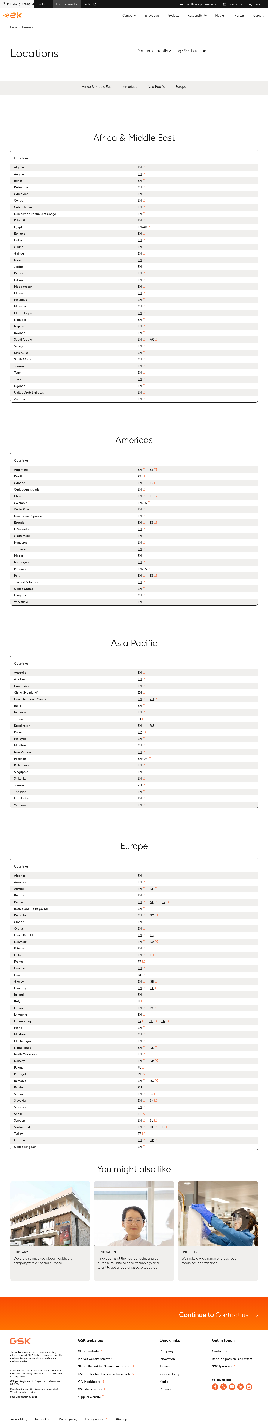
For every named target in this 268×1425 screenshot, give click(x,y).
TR (139, 1133)
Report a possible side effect (232, 1359)
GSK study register (90, 1389)
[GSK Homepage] (13, 15)
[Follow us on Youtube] (232, 1386)
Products (173, 15)
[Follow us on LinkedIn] (240, 1386)
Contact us (232, 4)
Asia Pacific (156, 87)
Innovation (151, 15)
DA (152, 942)
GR (152, 981)
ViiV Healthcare (89, 1381)
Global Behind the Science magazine (104, 1366)
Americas (130, 87)
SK (151, 1100)
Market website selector (95, 1359)
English (44, 4)
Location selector (67, 4)
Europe (180, 87)
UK (152, 1140)
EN (140, 167)
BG (152, 915)
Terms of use (43, 1419)
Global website (88, 1351)
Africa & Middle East (97, 87)
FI (151, 955)
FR (151, 483)
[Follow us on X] (223, 1386)
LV (151, 1008)
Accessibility (18, 1419)
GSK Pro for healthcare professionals (104, 1374)
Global (90, 4)
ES (151, 470)
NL (152, 902)
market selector (18, 1361)
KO (140, 732)
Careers (258, 15)
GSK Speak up (222, 1366)
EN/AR (142, 227)
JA (139, 719)
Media (219, 15)
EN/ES (142, 503)
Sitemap (121, 1419)
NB (152, 1061)
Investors (239, 15)
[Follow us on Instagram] (249, 1386)
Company (129, 15)
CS (152, 935)
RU (152, 725)
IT (139, 1001)
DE (152, 889)
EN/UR (143, 759)
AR (152, 339)
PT (139, 476)
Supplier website (89, 1397)
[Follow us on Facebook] (215, 1386)
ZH (140, 692)
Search (256, 4)
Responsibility (197, 15)
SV (151, 1120)
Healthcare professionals (198, 4)
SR (151, 1094)
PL (139, 1067)
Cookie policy (68, 1419)
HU (152, 988)
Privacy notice (94, 1419)
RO (152, 1081)
